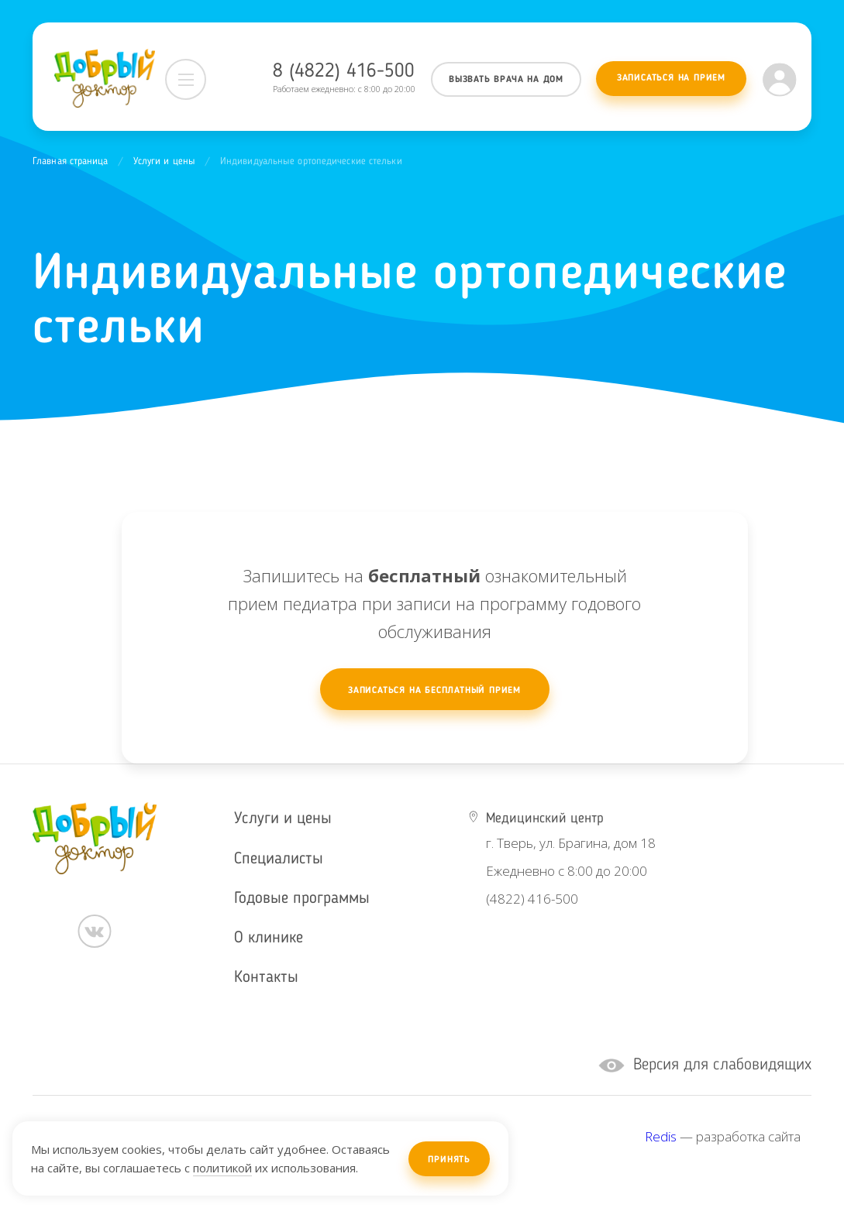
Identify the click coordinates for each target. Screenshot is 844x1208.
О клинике (268, 938)
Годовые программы (302, 899)
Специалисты (278, 859)
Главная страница (71, 161)
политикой (222, 1167)
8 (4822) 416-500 (344, 71)
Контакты (266, 977)
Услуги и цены (164, 161)
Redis (661, 1136)
